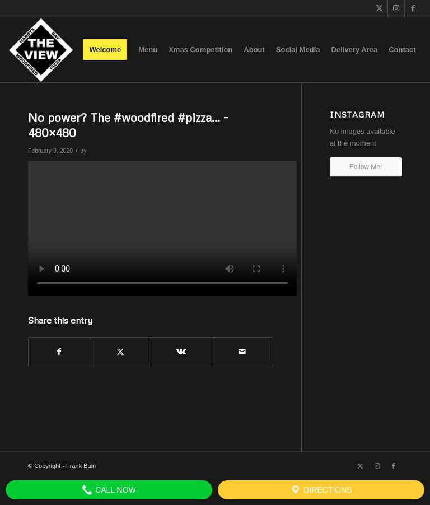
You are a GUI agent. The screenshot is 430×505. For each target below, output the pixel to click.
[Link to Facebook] (413, 8)
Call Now (109, 489)
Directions (321, 489)
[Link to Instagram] (396, 8)
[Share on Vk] (181, 352)
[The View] (40, 49)
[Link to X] (379, 8)
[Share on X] (120, 352)
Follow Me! (365, 167)
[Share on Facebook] (59, 352)
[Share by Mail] (242, 352)
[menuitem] (105, 49)
